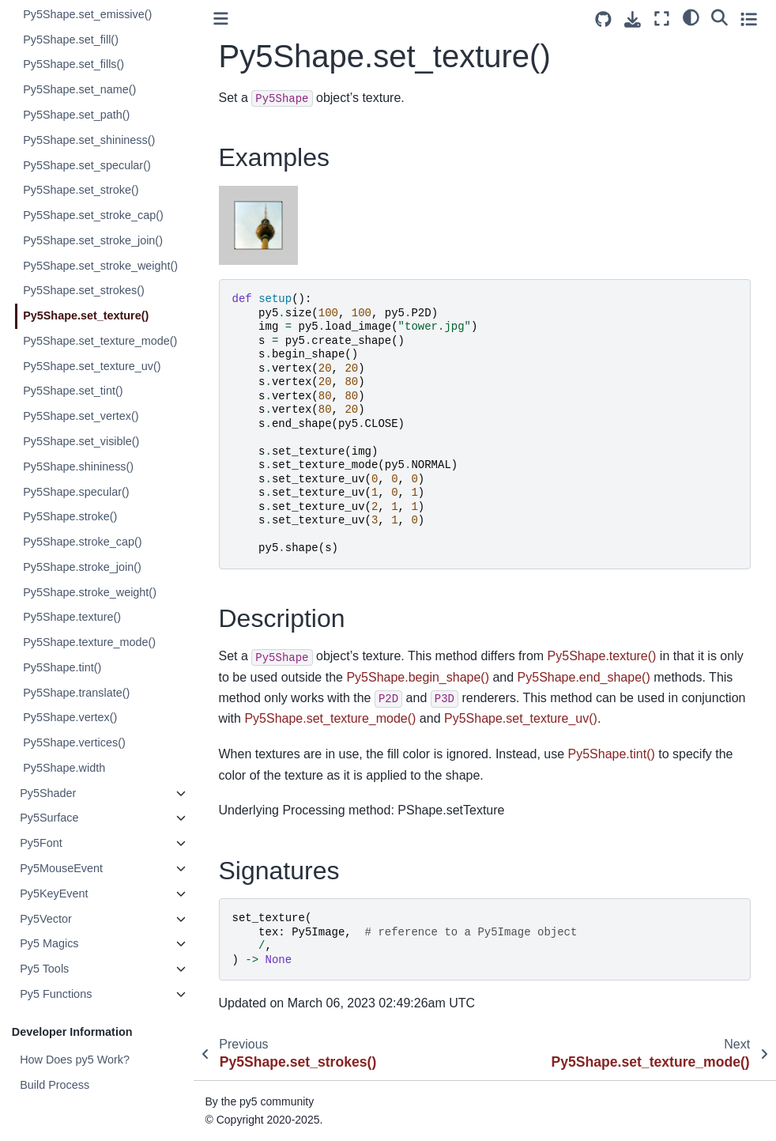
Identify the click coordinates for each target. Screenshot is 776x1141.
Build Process (55, 1085)
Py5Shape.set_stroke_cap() (94, 215)
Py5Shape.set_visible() (82, 441)
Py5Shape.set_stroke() (81, 189)
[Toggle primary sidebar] (221, 18)
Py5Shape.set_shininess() (90, 140)
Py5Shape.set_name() (80, 89)
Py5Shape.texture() (73, 616)
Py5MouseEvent (62, 868)
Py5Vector (47, 918)
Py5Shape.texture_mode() (90, 642)
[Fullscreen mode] (661, 18)
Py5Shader (49, 793)
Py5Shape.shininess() (79, 466)
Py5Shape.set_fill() (71, 39)
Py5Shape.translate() (77, 692)
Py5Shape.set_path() (77, 114)
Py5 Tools (45, 968)
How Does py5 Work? (75, 1059)
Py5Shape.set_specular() (88, 165)
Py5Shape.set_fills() (74, 64)
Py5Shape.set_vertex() (81, 416)
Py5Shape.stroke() (71, 516)
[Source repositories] (603, 19)
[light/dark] (691, 16)
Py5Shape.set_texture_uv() (92, 366)
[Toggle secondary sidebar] (748, 18)
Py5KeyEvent (55, 893)
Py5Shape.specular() (77, 491)
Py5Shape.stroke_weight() (90, 592)
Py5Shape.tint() (63, 667)
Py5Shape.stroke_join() (83, 567)
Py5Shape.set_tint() (73, 390)
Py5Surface (50, 817)
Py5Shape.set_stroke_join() (94, 240)
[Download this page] (632, 19)
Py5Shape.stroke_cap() (83, 541)
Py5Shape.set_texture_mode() (101, 340)
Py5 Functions (56, 994)
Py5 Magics (50, 943)
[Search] (719, 16)
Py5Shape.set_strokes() (84, 290)
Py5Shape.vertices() (75, 742)
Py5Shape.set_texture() (86, 315)
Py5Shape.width (65, 767)
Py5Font (42, 843)
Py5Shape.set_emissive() (88, 14)
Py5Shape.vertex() (71, 717)
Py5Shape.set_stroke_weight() (101, 265)
